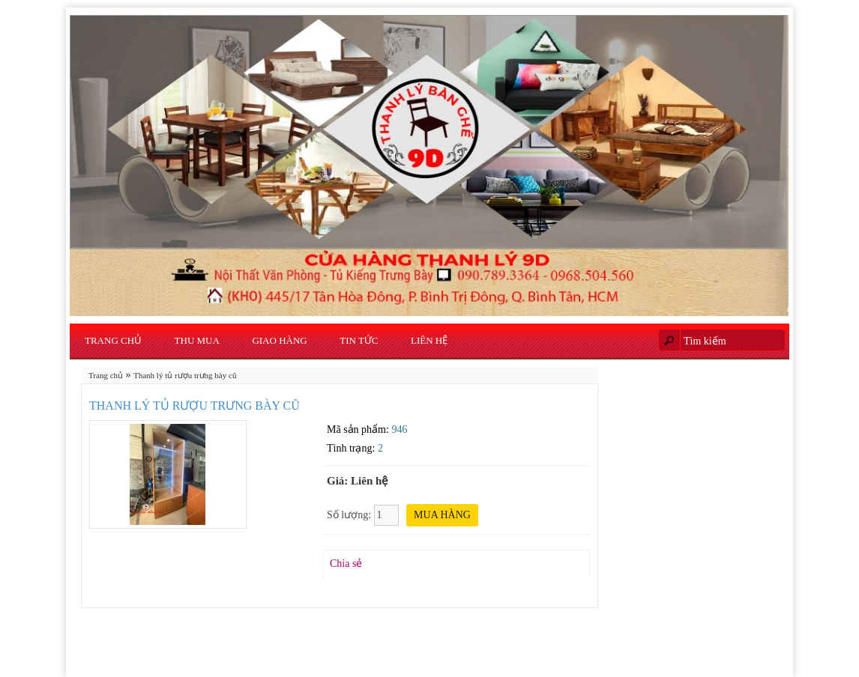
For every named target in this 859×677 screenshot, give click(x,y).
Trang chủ (113, 340)
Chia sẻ (346, 563)
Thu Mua (197, 340)
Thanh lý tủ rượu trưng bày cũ (184, 375)
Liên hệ (429, 340)
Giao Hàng (279, 340)
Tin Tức (359, 340)
